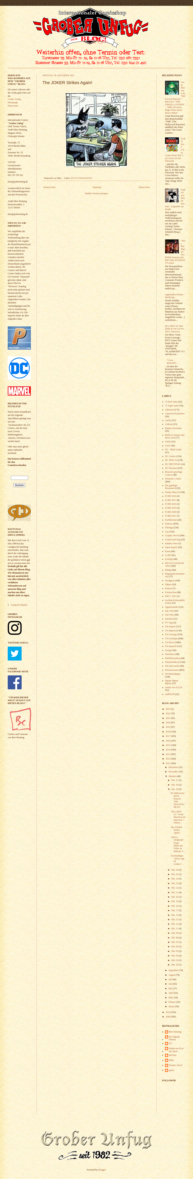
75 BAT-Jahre (171, 401)
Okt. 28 (175, 789)
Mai (170, 988)
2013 (168, 754)
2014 (168, 749)
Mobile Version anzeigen (96, 193)
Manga (168, 570)
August (172, 975)
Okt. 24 (175, 878)
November (173, 771)
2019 (168, 727)
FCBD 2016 (170, 496)
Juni (170, 983)
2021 (168, 718)
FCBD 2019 (170, 508)
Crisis (167, 445)
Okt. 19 (175, 901)
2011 (168, 763)
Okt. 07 (175, 942)
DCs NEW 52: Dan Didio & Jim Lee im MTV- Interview (174, 329)
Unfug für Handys (19, 605)
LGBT (168, 555)
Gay (167, 531)
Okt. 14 (175, 915)
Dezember (173, 767)
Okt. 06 (175, 946)
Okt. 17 (175, 910)
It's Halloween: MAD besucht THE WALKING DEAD (178, 800)
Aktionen (169, 409)
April (171, 993)
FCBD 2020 (170, 512)
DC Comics (170, 456)
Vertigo (168, 650)
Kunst (168, 551)
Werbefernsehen (172, 658)
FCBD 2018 (170, 504)
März (171, 997)
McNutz (172, 1055)
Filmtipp (169, 527)
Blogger (102, 1169)
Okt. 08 (175, 937)
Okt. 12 (175, 924)
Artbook (169, 424)
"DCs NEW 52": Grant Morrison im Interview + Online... (178, 817)
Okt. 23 (175, 883)
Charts (168, 441)
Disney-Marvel (172, 492)
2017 (168, 736)
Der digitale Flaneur (174, 1038)
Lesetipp (169, 559)
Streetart (169, 618)
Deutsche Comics (173, 478)
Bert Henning (175, 1031)
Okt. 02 (175, 964)
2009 (168, 1016)
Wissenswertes (172, 670)
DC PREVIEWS (172, 464)
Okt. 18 (175, 906)
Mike (171, 1060)
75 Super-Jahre (172, 405)
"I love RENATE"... (173, 361)
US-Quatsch (170, 646)
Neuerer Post (49, 187)
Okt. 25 (175, 874)
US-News (169, 642)
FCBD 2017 (170, 500)
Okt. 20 (175, 897)
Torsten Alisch (175, 1065)
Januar (171, 1006)
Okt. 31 (175, 780)
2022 (168, 713)
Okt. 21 (175, 892)
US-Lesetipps (171, 638)
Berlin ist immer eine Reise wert (175, 436)
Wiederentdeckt (172, 662)
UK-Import (170, 626)
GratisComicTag (172, 539)
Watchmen (170, 654)
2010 (168, 1012)
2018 (168, 731)
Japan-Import (171, 547)
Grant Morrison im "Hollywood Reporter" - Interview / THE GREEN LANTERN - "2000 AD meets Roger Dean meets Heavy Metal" (175, 97)
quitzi (171, 1070)
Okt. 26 (175, 869)
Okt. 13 (175, 919)
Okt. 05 (175, 951)
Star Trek (169, 611)
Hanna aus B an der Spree (176, 1049)
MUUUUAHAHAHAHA (81, 178)
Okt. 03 (175, 960)
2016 (168, 740)
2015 (168, 745)
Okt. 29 (175, 784)
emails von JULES (173, 687)
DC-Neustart (171, 468)
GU (170, 1043)
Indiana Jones (171, 543)
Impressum (13, 105)
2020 (168, 722)
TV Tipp (169, 622)
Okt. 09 (175, 933)
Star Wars (169, 614)
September (173, 970)
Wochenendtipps (172, 673)
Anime (168, 420)
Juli (170, 979)
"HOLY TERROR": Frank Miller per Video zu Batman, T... (178, 844)
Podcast (168, 588)
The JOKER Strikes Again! (176, 830)
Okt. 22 (175, 887)
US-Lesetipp (171, 634)
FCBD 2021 (170, 515)
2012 (168, 758)
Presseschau (170, 592)
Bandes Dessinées (173, 428)
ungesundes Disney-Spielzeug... (174, 296)
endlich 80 (170, 694)
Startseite (97, 187)
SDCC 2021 (170, 596)
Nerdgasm (169, 580)
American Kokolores (174, 413)
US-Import (170, 630)
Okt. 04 (175, 955)
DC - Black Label (173, 449)
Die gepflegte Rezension (171, 486)
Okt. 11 (175, 928)
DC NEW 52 (171, 460)
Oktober (172, 776)
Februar (172, 1002)
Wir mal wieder (172, 666)
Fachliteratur (171, 519)
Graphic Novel (172, 535)
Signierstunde (171, 607)
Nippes (168, 584)
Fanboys (169, 523)
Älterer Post (144, 187)
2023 (168, 709)
